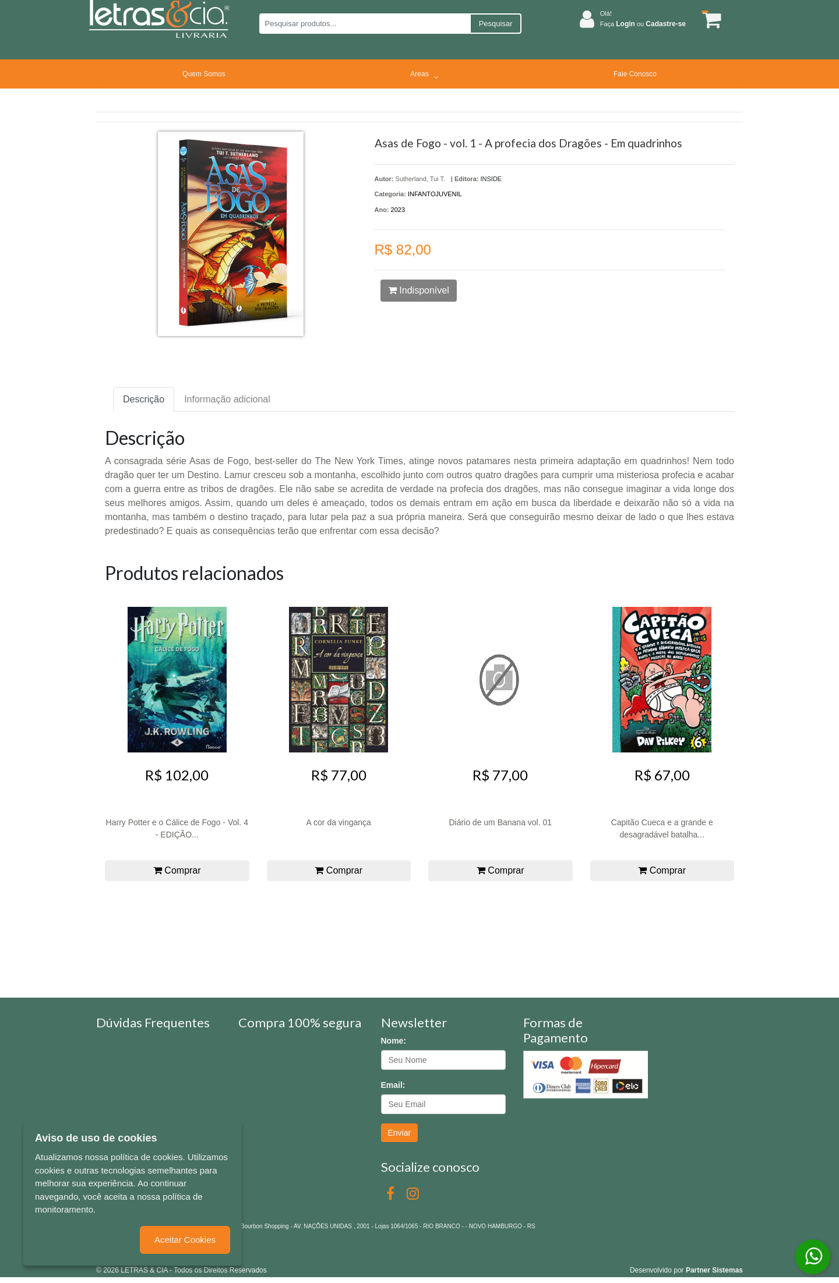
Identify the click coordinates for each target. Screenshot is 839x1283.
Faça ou (643, 23)
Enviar (399, 1132)
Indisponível (418, 290)
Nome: (394, 1040)
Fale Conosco (635, 74)
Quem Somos (203, 74)
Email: (393, 1085)
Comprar (177, 870)
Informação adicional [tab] (227, 399)
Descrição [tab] (143, 399)
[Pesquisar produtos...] (364, 23)
